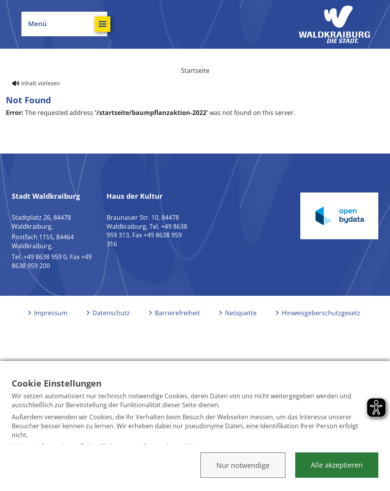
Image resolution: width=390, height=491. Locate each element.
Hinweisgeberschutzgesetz (321, 313)
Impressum (50, 313)
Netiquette (241, 313)
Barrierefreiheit (177, 313)
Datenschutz (111, 313)
